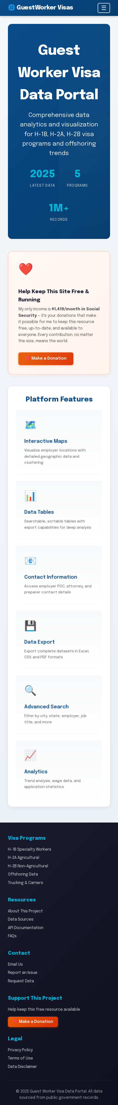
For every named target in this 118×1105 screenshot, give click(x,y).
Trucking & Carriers (25, 883)
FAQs (12, 936)
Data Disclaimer (22, 1067)
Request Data (21, 981)
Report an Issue (22, 973)
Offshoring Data (23, 874)
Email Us (15, 964)
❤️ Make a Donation (45, 359)
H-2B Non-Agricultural (28, 866)
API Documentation (25, 928)
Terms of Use (20, 1058)
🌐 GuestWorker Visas (40, 8)
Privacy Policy (20, 1050)
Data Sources (20, 919)
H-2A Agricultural (23, 858)
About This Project (25, 911)
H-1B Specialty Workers (29, 849)
